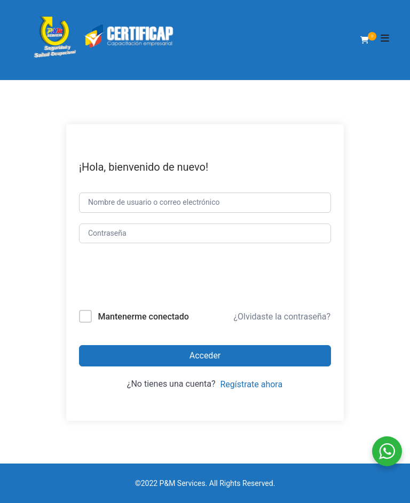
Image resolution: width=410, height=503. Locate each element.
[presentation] (151, 278)
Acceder (205, 355)
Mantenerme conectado (143, 317)
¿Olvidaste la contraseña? (281, 317)
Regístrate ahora (251, 384)
